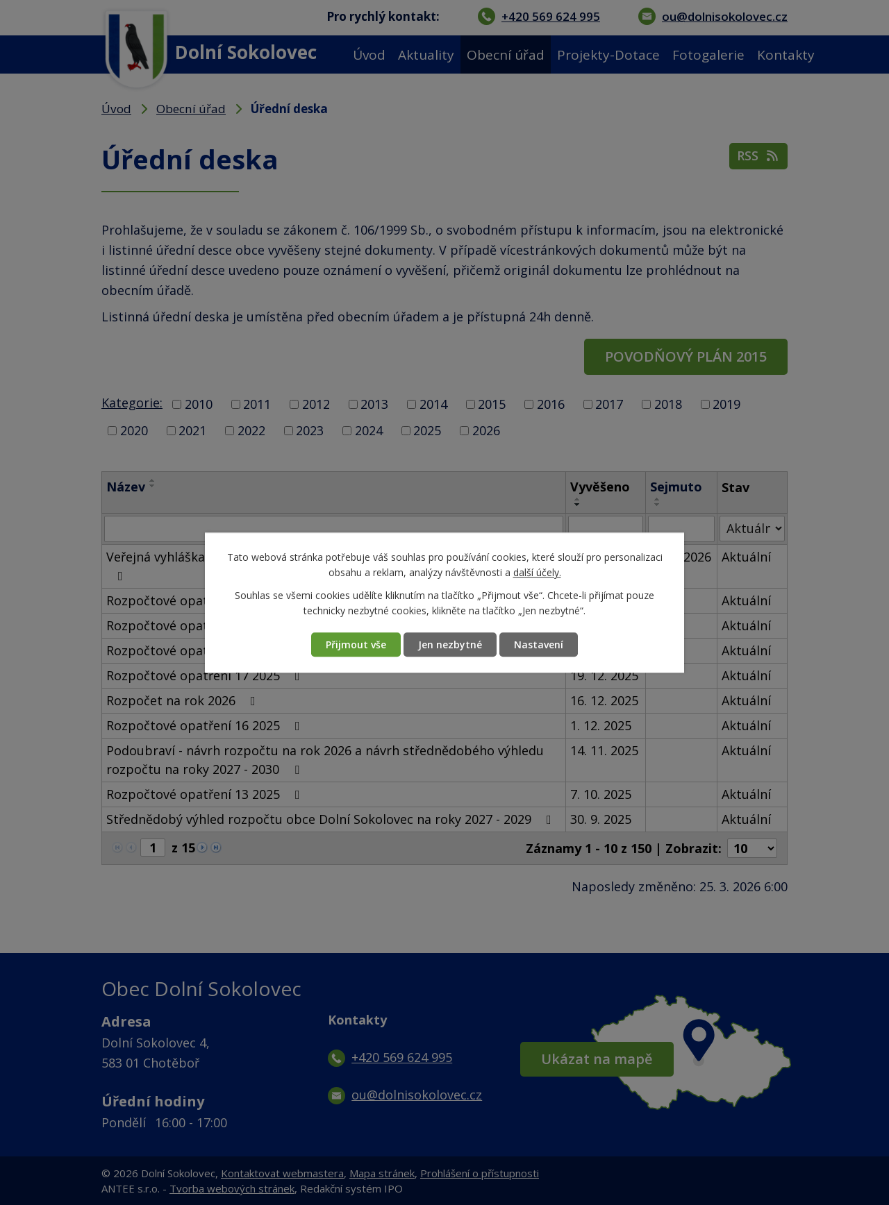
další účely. (537, 573)
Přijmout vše (356, 644)
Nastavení (538, 644)
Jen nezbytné (450, 644)
